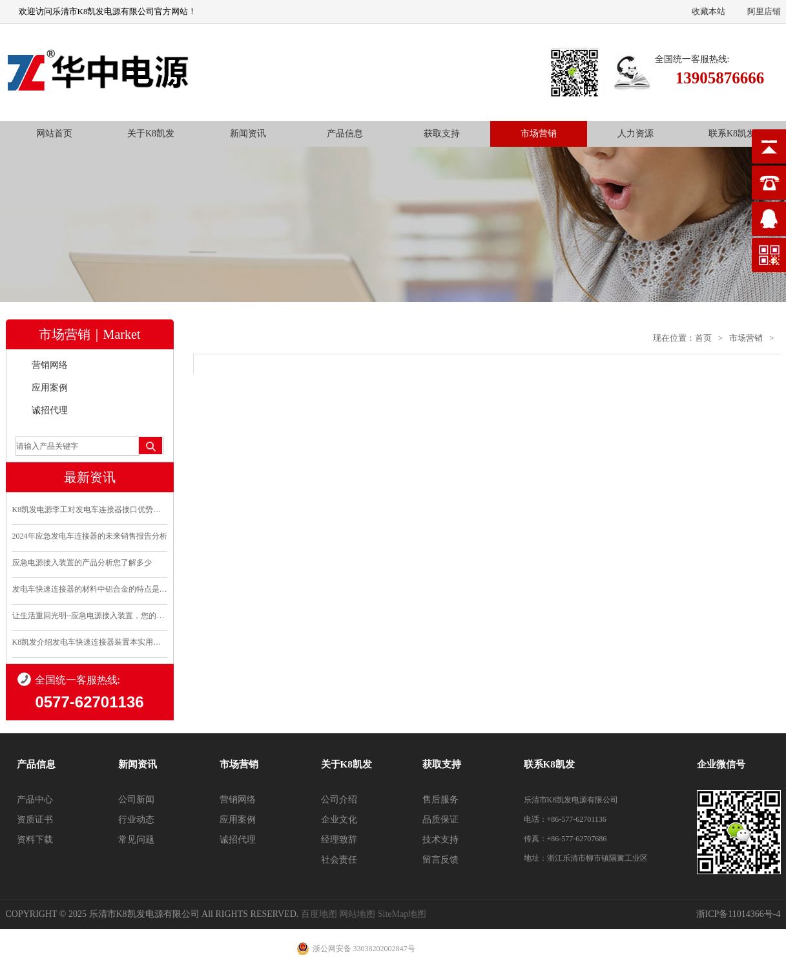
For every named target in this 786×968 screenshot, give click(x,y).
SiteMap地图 (402, 914)
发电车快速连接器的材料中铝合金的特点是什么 (89, 589)
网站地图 (357, 914)
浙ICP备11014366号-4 (738, 914)
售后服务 (440, 799)
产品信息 (345, 133)
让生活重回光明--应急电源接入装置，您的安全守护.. (89, 615)
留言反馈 (440, 860)
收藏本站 (708, 11)
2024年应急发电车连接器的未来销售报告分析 (89, 536)
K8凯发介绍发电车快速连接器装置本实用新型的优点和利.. (89, 642)
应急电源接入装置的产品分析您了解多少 (82, 562)
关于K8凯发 (150, 133)
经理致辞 (339, 839)
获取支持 (442, 133)
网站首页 (54, 133)
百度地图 (319, 914)
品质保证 (440, 819)
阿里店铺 (764, 11)
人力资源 (635, 133)
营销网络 (50, 365)
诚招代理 (50, 410)
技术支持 (440, 839)
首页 (703, 338)
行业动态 (136, 819)
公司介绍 (339, 799)
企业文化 (339, 819)
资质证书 (35, 819)
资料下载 (35, 839)
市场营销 (539, 133)
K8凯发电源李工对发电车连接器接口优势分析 (89, 509)
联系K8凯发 (732, 133)
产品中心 (35, 799)
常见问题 (136, 839)
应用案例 (50, 388)
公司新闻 (136, 799)
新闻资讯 (248, 133)
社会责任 (339, 860)
